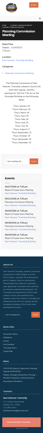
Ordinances (7, 337)
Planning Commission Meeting (21, 25)
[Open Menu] (40, 5)
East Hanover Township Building (17, 60)
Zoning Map (8, 351)
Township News (10, 348)
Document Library (10, 334)
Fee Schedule (8, 344)
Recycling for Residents (12, 381)
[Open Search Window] (39, 19)
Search (33, 161)
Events (6, 341)
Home (4, 25)
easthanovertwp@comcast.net (15, 410)
